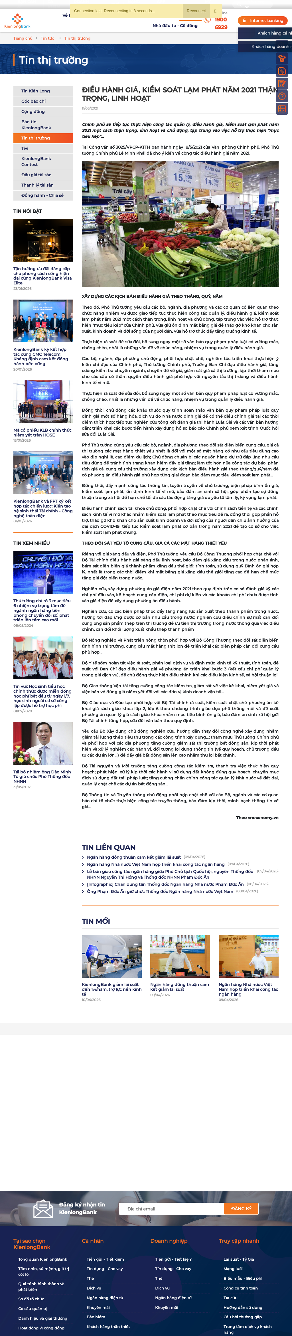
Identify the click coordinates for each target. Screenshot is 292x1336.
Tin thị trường (35, 131)
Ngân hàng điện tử (105, 1297)
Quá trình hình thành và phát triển (41, 1287)
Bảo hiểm (96, 1317)
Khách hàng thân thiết (108, 1326)
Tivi (24, 141)
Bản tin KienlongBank (36, 118)
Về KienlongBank (53, 17)
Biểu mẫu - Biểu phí (243, 1278)
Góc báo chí (33, 94)
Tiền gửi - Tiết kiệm (105, 1259)
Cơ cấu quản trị (32, 1308)
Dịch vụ (94, 1288)
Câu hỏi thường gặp (243, 1317)
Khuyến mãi (98, 1307)
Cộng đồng (33, 104)
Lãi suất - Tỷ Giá (239, 1259)
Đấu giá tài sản (36, 168)
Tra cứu (231, 1297)
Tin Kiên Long (35, 84)
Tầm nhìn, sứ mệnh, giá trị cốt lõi (43, 1271)
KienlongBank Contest (36, 154)
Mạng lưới (233, 1268)
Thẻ (90, 1278)
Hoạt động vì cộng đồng (41, 1328)
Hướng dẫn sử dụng (243, 1307)
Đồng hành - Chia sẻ (42, 188)
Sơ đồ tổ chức (31, 1299)
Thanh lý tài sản (37, 178)
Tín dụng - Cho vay (105, 1268)
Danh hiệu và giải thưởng (42, 1318)
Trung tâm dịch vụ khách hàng (248, 1329)
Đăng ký (241, 1208)
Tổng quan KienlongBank (42, 1259)
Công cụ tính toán (241, 1288)
